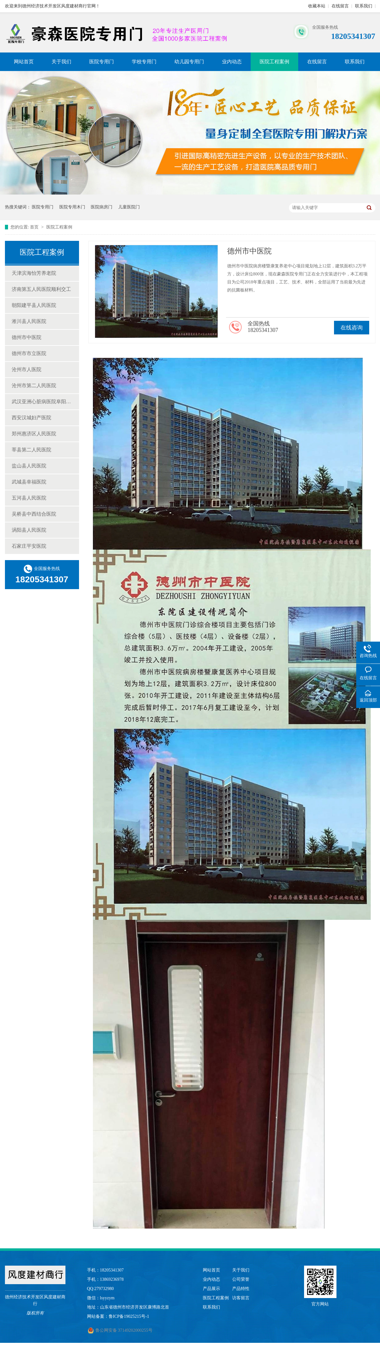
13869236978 (112, 1279)
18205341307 (112, 1270)
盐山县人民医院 (29, 465)
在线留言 (340, 6)
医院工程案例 (274, 61)
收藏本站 (316, 6)
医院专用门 (101, 61)
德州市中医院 (26, 337)
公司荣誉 (240, 1279)
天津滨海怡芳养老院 (34, 273)
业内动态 (232, 61)
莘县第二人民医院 (31, 449)
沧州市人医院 (26, 369)
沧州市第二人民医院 (34, 385)
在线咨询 (351, 328)
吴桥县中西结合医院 (34, 514)
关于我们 (61, 61)
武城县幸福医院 (29, 481)
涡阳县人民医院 (29, 530)
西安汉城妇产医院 (31, 417)
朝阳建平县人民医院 (34, 305)
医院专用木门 (72, 207)
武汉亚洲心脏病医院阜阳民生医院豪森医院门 (42, 401)
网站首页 (24, 61)
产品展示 (211, 1288)
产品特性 (240, 1288)
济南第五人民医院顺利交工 (41, 289)
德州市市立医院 (29, 353)
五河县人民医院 (29, 498)
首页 (35, 227)
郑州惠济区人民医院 (34, 433)
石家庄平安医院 (29, 546)
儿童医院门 (129, 207)
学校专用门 (144, 61)
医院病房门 (101, 207)
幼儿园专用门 (189, 61)
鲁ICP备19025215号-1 (129, 1316)
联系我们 (363, 6)
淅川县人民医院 (29, 321)
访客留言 (240, 1298)
